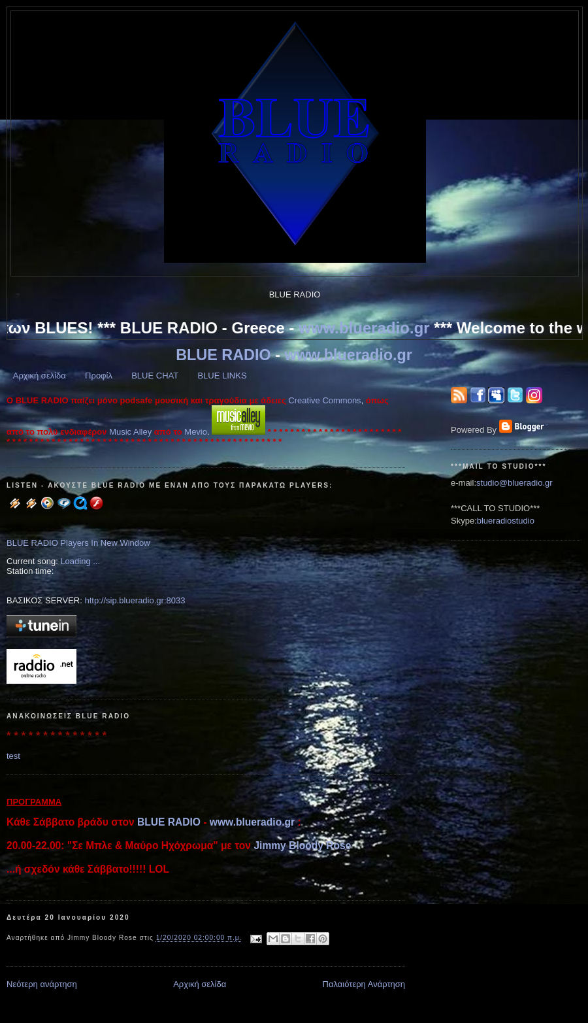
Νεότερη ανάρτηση (42, 984)
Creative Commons (324, 400)
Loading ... (80, 561)
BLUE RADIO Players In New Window (78, 543)
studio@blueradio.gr (514, 483)
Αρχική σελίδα (39, 375)
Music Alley (130, 432)
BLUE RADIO (223, 354)
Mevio (195, 432)
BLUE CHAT (154, 375)
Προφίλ (98, 375)
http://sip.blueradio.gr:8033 (134, 600)
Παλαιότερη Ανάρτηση (364, 984)
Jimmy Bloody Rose (302, 845)
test (13, 756)
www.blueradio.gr (367, 328)
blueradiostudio (505, 521)
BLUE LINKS (221, 375)
